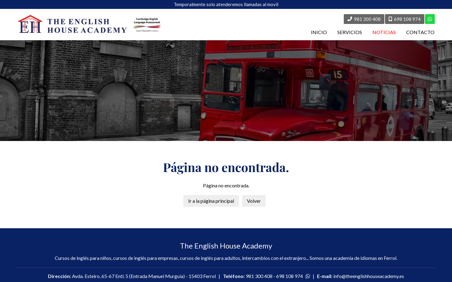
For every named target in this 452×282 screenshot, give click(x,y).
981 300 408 (259, 276)
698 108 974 (289, 276)
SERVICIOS (349, 32)
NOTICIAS (384, 32)
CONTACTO (420, 32)
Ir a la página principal (211, 201)
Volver (254, 201)
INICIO (319, 32)
